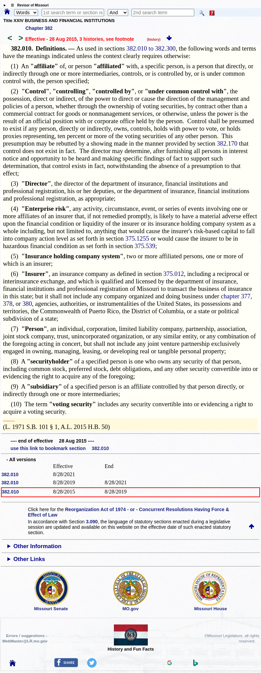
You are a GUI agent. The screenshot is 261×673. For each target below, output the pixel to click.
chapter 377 (235, 296)
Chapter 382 (39, 28)
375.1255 (137, 238)
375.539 (145, 245)
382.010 (10, 474)
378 (8, 303)
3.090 (92, 521)
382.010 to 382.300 (151, 48)
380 (27, 303)
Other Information (38, 546)
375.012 (173, 273)
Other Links (29, 559)
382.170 (227, 143)
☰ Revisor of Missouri (28, 5)
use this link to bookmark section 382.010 (60, 448)
